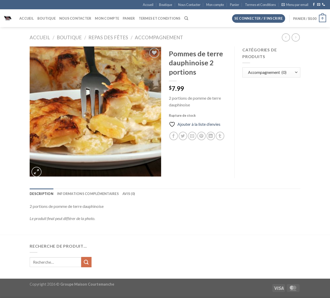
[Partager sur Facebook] (173, 136)
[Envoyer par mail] (192, 136)
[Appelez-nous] (323, 4)
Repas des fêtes (108, 37)
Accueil (148, 5)
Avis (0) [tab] (128, 194)
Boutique (165, 5)
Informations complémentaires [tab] (88, 194)
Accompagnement (159, 37)
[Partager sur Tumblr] (220, 136)
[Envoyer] (86, 262)
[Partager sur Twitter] (183, 136)
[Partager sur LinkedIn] (211, 136)
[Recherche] (186, 18)
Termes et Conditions (260, 5)
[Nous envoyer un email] (318, 4)
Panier (234, 5)
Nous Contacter (189, 5)
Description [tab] (41, 194)
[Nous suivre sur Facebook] (313, 4)
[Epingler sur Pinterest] (201, 136)
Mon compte (215, 5)
